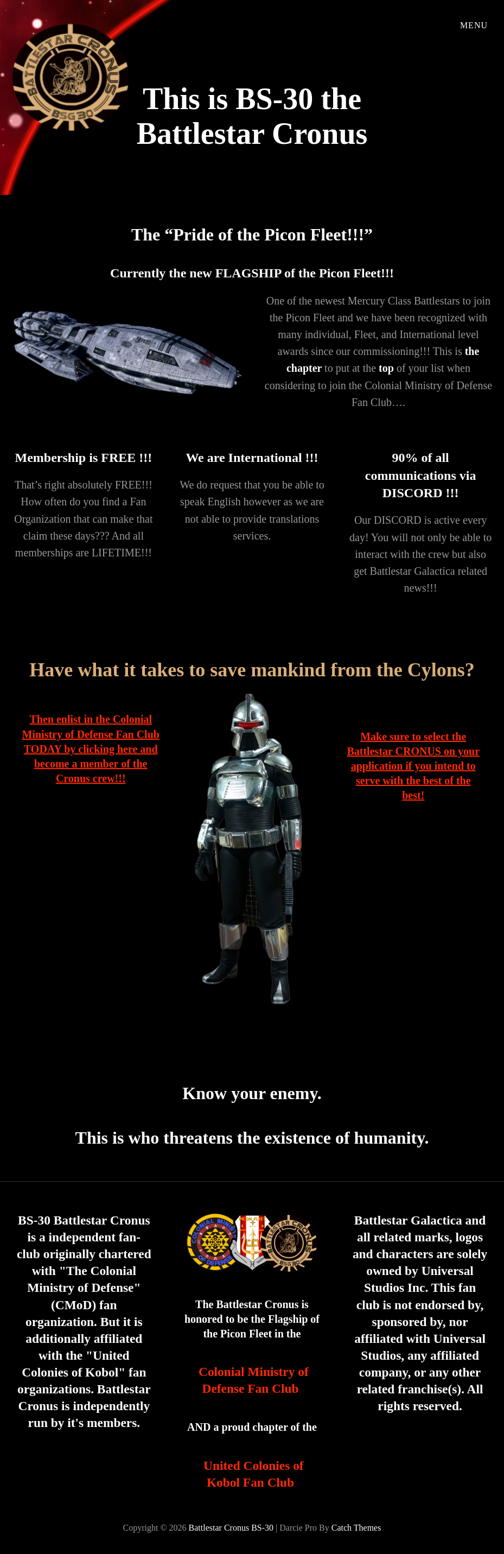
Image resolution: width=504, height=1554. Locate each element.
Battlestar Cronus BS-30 (231, 1527)
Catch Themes (356, 1527)
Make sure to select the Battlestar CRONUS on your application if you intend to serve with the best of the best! (413, 766)
